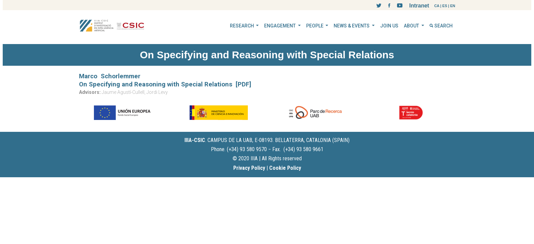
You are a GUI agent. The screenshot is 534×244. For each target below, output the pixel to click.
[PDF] (243, 84)
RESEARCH (242, 25)
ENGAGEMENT (280, 25)
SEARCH (441, 25)
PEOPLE (315, 25)
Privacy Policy (249, 168)
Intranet (419, 5)
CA (436, 6)
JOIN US (389, 25)
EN (452, 6)
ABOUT (412, 25)
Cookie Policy (285, 168)
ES (444, 6)
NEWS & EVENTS (352, 25)
